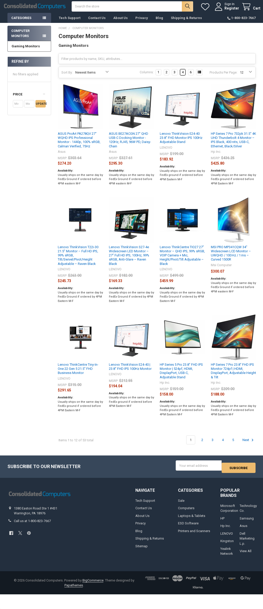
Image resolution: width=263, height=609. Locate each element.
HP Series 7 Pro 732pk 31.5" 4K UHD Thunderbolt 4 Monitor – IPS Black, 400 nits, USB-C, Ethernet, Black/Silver (233, 145)
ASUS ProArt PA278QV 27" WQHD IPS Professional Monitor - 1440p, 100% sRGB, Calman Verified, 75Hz (79, 145)
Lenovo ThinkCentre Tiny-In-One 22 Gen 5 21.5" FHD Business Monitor (78, 374)
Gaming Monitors (26, 51)
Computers (186, 511)
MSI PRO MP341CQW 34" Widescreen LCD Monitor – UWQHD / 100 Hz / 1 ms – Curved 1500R (231, 258)
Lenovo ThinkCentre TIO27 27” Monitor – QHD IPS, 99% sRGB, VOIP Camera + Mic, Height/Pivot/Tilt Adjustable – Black (182, 260)
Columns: (147, 77)
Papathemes (73, 588)
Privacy (141, 23)
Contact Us (97, 23)
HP (222, 521)
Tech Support (69, 23)
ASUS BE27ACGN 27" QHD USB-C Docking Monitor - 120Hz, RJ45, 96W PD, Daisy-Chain (130, 145)
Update (41, 109)
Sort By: (67, 77)
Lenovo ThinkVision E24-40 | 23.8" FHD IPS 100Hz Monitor (130, 372)
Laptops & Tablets (191, 519)
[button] (29, 99)
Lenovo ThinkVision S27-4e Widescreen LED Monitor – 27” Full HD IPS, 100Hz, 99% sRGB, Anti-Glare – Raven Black (129, 260)
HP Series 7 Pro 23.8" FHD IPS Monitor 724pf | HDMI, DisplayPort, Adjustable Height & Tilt (233, 376)
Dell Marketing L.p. (247, 541)
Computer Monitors (20, 38)
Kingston (227, 544)
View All (245, 554)
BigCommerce (93, 583)
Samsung (247, 521)
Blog (159, 23)
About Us (120, 23)
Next (248, 445)
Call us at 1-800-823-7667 (32, 524)
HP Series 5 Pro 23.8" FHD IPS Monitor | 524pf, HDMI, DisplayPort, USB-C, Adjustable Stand (181, 376)
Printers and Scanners (194, 534)
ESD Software (188, 526)
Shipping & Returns (186, 23)
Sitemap (141, 549)
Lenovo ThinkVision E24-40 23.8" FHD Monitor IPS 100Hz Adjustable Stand (181, 143)
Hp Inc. (225, 529)
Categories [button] (21, 23)
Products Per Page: (223, 77)
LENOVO (226, 536)
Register (227, 11)
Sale (181, 503)
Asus (243, 529)
